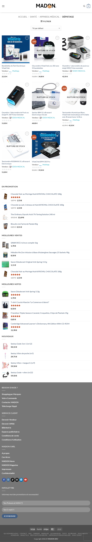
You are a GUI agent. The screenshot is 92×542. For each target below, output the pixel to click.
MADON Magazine (10, 465)
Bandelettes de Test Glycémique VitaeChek (13, 67)
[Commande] (46, 28)
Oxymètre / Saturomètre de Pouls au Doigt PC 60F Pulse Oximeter (15, 113)
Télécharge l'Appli (9, 406)
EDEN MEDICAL (79, 71)
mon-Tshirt (77, 535)
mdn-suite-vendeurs (38, 535)
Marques (45, 533)
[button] (3, 6)
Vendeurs (15, 535)
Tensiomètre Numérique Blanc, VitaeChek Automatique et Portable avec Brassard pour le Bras (75, 114)
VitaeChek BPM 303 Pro (41, 162)
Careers (36, 533)
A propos (5, 453)
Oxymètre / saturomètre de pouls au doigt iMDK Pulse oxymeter (75, 67)
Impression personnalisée (60, 535)
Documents (83, 533)
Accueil (22, 16)
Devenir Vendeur (9, 419)
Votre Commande (9, 398)
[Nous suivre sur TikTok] (13, 480)
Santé (33, 16)
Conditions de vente (10, 435)
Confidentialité (8, 473)
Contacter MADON (10, 402)
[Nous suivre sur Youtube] (26, 480)
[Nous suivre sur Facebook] (4, 480)
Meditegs (15, 71)
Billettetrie (6, 427)
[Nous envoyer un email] (17, 480)
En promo (72, 533)
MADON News (8, 461)
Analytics (24, 535)
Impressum (6, 469)
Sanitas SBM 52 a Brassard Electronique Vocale (42, 113)
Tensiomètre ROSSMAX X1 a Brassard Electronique (16, 162)
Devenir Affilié (8, 424)
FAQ (30, 533)
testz (64, 533)
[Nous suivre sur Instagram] (8, 480)
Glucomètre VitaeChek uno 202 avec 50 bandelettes (45, 67)
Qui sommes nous (11, 533)
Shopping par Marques (11, 394)
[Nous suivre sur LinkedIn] (21, 480)
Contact (23, 533)
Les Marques (55, 533)
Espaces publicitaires (11, 432)
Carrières (6, 457)
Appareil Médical (49, 16)
